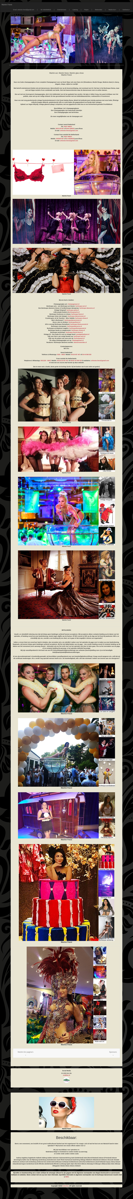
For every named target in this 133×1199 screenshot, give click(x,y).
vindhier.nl (66, 1075)
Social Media (66, 1070)
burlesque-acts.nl (79, 336)
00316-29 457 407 (62, 360)
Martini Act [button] (112, 9)
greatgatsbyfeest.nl (82, 334)
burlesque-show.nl (81, 318)
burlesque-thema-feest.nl (74, 332)
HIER (67, 1177)
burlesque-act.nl (81, 306)
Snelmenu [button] (126, 9)
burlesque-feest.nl (77, 314)
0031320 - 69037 (46, 360)
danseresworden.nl (80, 342)
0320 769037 (68, 126)
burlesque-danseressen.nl (76, 316)
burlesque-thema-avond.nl (79, 324)
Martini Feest (7, 5)
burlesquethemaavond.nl (77, 328)
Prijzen (86, 9)
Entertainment (61, 9)
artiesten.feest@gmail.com (69, 130)
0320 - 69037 (61, 354)
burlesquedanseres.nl (74, 326)
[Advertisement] (66, 1193)
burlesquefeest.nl (74, 322)
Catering (75, 9)
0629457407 (60, 138)
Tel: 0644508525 (46, 9)
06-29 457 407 (75, 354)
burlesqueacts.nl (73, 312)
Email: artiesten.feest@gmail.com (23, 9)
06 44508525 (70, 138)
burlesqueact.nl (79, 338)
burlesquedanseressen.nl (73, 320)
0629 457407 (60, 128)
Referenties (98, 9)
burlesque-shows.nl (78, 330)
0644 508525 (70, 128)
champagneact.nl (73, 304)
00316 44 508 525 (76, 360)
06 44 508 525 (86, 354)
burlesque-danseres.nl (86, 308)
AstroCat (66, 1186)
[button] (25, 1053)
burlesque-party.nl (73, 310)
